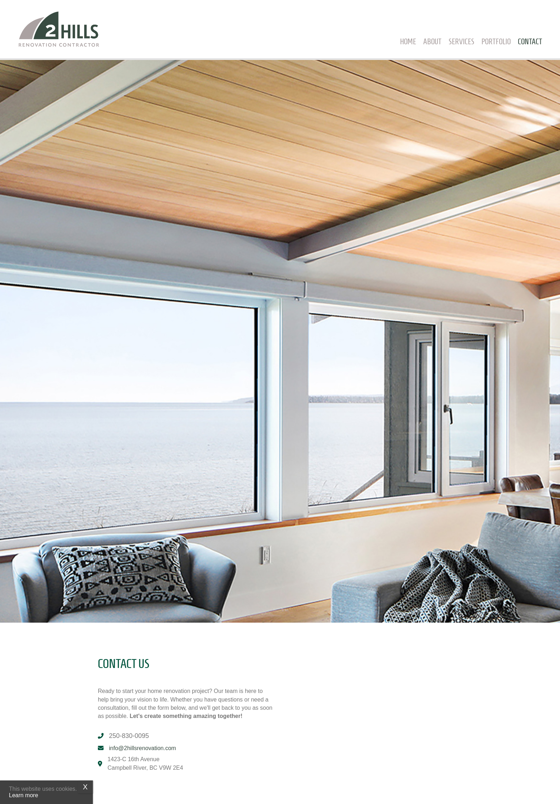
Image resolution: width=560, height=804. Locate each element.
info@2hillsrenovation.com (142, 748)
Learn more (23, 795)
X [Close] (85, 787)
